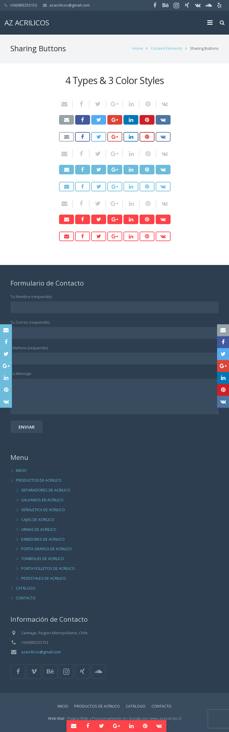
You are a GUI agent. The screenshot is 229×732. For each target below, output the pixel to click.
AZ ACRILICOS (26, 22)
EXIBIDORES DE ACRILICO (43, 539)
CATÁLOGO (25, 588)
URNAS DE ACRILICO (38, 529)
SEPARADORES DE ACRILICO (45, 490)
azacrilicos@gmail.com (69, 5)
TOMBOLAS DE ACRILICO (42, 559)
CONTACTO (26, 598)
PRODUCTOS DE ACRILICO (38, 480)
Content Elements (166, 49)
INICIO (21, 470)
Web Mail (56, 718)
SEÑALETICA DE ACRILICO (43, 509)
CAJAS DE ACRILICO (37, 519)
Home (137, 49)
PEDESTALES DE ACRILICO (43, 578)
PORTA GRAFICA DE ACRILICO (46, 549)
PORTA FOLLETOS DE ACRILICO (48, 568)
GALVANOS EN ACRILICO (42, 500)
